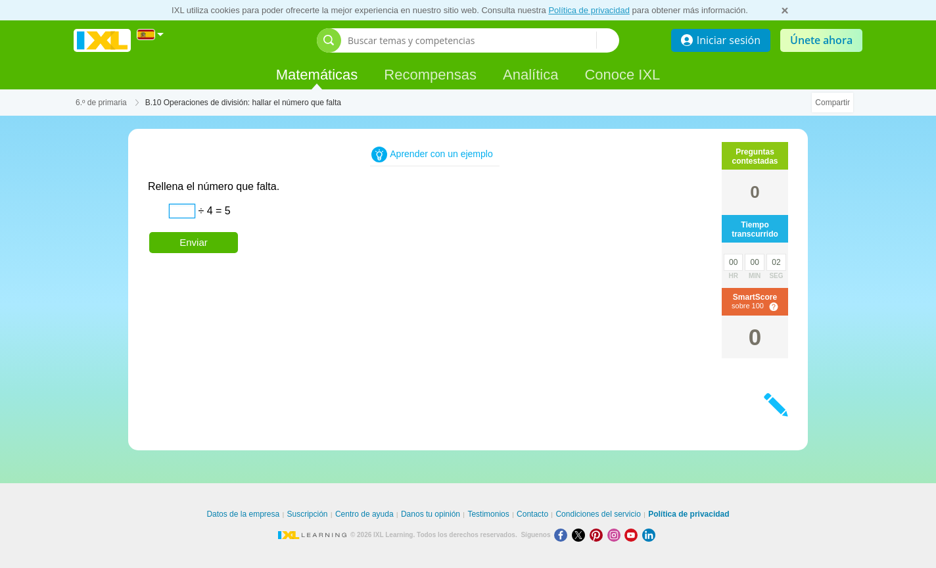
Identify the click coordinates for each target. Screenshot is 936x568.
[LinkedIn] (650, 534)
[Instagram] (616, 534)
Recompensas (430, 74)
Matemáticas (317, 74)
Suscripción (307, 514)
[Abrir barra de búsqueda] (329, 40)
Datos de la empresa (242, 514)
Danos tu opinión (430, 514)
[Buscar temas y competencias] (472, 40)
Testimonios (488, 514)
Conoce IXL (622, 74)
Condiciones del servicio (597, 514)
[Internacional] (150, 34)
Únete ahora (821, 40)
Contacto (532, 514)
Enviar (193, 242)
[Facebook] (563, 534)
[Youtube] (633, 534)
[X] (581, 534)
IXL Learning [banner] (102, 40)
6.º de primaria (101, 102)
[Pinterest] (598, 534)
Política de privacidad (589, 10)
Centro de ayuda (364, 514)
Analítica (530, 74)
